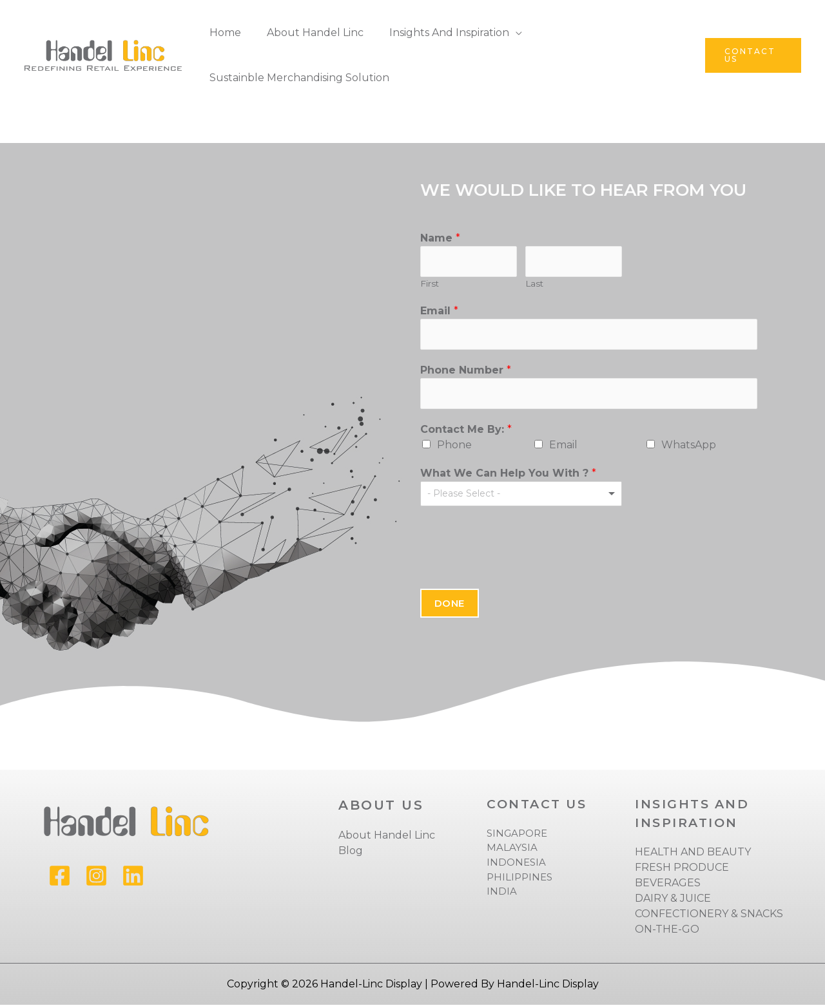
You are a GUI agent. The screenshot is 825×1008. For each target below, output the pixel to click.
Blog (350, 854)
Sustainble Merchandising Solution (297, 77)
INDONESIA (516, 865)
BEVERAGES (668, 886)
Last (534, 285)
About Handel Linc (307, 32)
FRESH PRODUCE (682, 870)
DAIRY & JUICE (673, 901)
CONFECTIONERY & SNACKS (709, 917)
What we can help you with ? (508, 476)
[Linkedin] (133, 879)
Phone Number (465, 372)
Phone (454, 448)
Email (439, 311)
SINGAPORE (517, 836)
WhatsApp (688, 448)
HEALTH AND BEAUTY (693, 855)
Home (222, 32)
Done (449, 606)
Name (440, 238)
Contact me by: (466, 432)
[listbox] (521, 496)
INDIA (502, 894)
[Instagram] (96, 879)
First (429, 285)
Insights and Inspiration (436, 32)
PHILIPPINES (519, 879)
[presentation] (518, 547)
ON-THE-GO (667, 932)
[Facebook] (59, 879)
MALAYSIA (512, 850)
